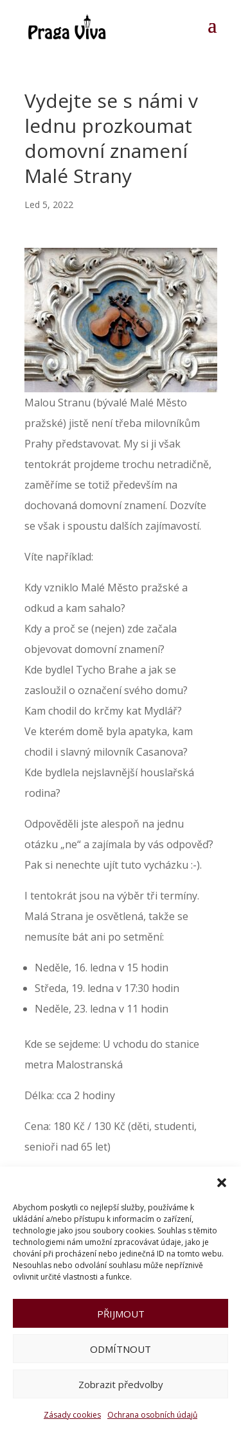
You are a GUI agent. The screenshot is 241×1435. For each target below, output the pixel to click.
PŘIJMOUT (121, 1313)
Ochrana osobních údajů (152, 1414)
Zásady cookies (72, 1414)
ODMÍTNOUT (120, 1349)
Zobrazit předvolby (120, 1384)
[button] (221, 1182)
